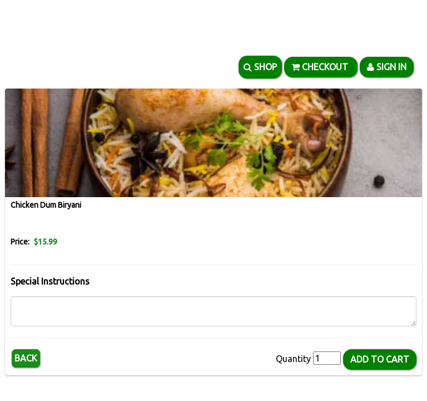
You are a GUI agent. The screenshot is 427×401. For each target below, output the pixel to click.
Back (25, 358)
